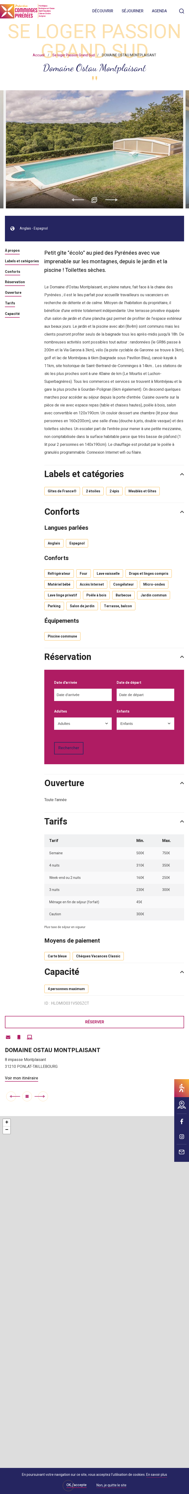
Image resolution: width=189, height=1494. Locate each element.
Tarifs (10, 303)
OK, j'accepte (76, 1485)
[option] (94, 149)
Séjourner (132, 11)
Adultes (60, 712)
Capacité (12, 314)
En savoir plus (156, 1474)
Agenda (159, 11)
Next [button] (113, 200)
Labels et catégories (22, 261)
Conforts (12, 272)
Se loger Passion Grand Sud (73, 55)
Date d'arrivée (65, 683)
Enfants (123, 712)
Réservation (15, 282)
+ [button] (6, 1122)
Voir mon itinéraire (21, 1078)
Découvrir (102, 11)
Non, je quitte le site (111, 1485)
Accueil (39, 55)
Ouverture (13, 293)
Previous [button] (76, 200)
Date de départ (129, 683)
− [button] (6, 1130)
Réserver (94, 1022)
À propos (12, 251)
